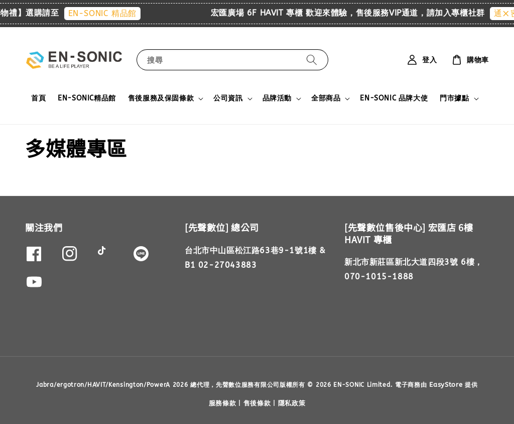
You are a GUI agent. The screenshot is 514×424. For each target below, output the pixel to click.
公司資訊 (227, 98)
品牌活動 (277, 98)
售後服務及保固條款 (161, 98)
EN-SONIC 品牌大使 (394, 98)
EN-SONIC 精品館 (108, 13)
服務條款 (222, 403)
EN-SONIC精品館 (87, 98)
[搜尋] (312, 59)
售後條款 (257, 403)
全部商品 (325, 98)
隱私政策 (292, 403)
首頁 (38, 98)
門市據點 (454, 98)
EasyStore (445, 384)
